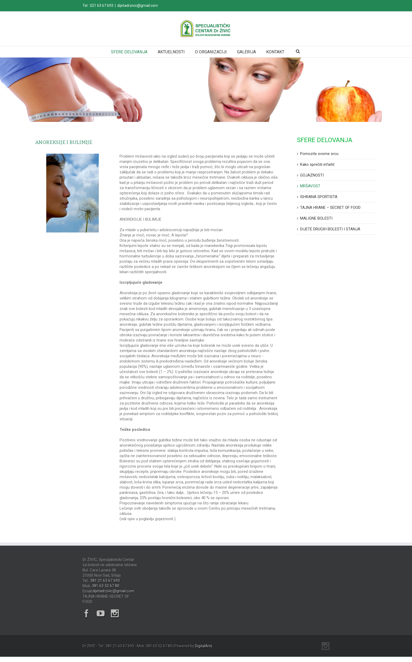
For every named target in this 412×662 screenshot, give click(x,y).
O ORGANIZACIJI (211, 51)
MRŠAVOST (310, 186)
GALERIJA (246, 51)
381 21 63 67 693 (105, 580)
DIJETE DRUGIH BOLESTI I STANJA (330, 229)
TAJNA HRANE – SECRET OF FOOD (330, 207)
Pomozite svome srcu (319, 153)
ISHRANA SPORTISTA (318, 196)
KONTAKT (275, 51)
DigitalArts (203, 646)
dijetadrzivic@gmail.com (137, 5)
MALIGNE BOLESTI (316, 218)
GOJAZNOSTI (312, 175)
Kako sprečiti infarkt (317, 164)
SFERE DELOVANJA (129, 51)
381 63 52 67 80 (105, 585)
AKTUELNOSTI (171, 51)
